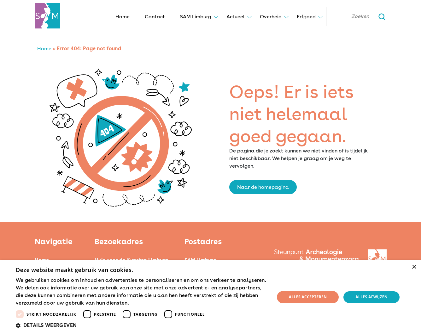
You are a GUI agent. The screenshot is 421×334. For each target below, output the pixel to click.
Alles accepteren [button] (308, 297)
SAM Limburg (195, 17)
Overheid (271, 17)
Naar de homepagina (263, 187)
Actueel (235, 17)
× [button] (414, 267)
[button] (141, 325)
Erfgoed (306, 17)
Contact (155, 17)
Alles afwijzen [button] (371, 297)
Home (122, 17)
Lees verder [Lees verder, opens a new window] (141, 303)
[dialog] (210, 297)
